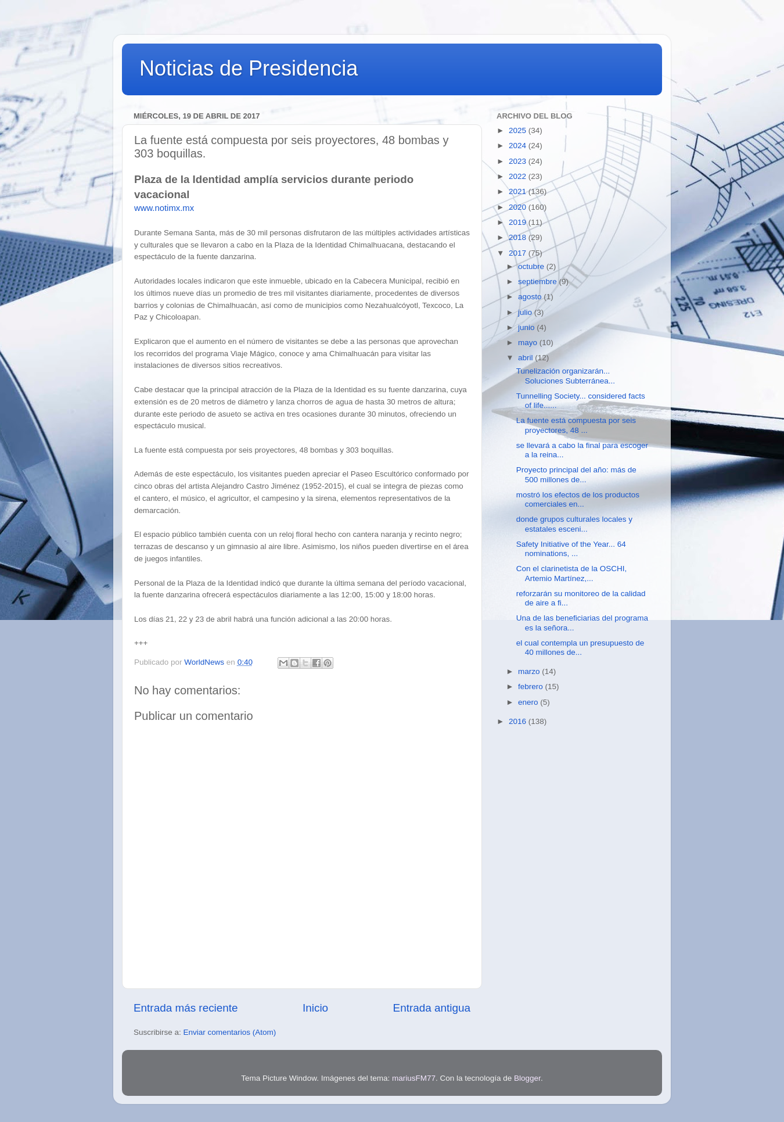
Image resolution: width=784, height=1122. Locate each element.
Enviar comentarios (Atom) (230, 1032)
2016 (518, 721)
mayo (529, 342)
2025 (518, 130)
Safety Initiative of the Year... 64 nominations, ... (571, 549)
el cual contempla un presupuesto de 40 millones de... (580, 648)
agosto (531, 296)
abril (526, 357)
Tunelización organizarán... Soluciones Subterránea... (565, 376)
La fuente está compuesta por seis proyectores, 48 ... (576, 425)
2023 (518, 161)
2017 (518, 253)
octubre (532, 266)
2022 (518, 176)
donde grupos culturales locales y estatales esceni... (574, 524)
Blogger (527, 1078)
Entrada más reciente (186, 1008)
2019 (518, 222)
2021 (518, 191)
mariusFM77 (414, 1078)
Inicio (315, 1008)
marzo (530, 671)
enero (529, 702)
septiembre (538, 281)
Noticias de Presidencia (248, 68)
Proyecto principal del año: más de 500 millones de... (576, 474)
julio (526, 312)
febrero (531, 686)
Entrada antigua (431, 1008)
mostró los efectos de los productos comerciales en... (577, 499)
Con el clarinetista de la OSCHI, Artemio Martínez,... (571, 573)
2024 (518, 145)
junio (527, 327)
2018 (518, 237)
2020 (518, 207)
